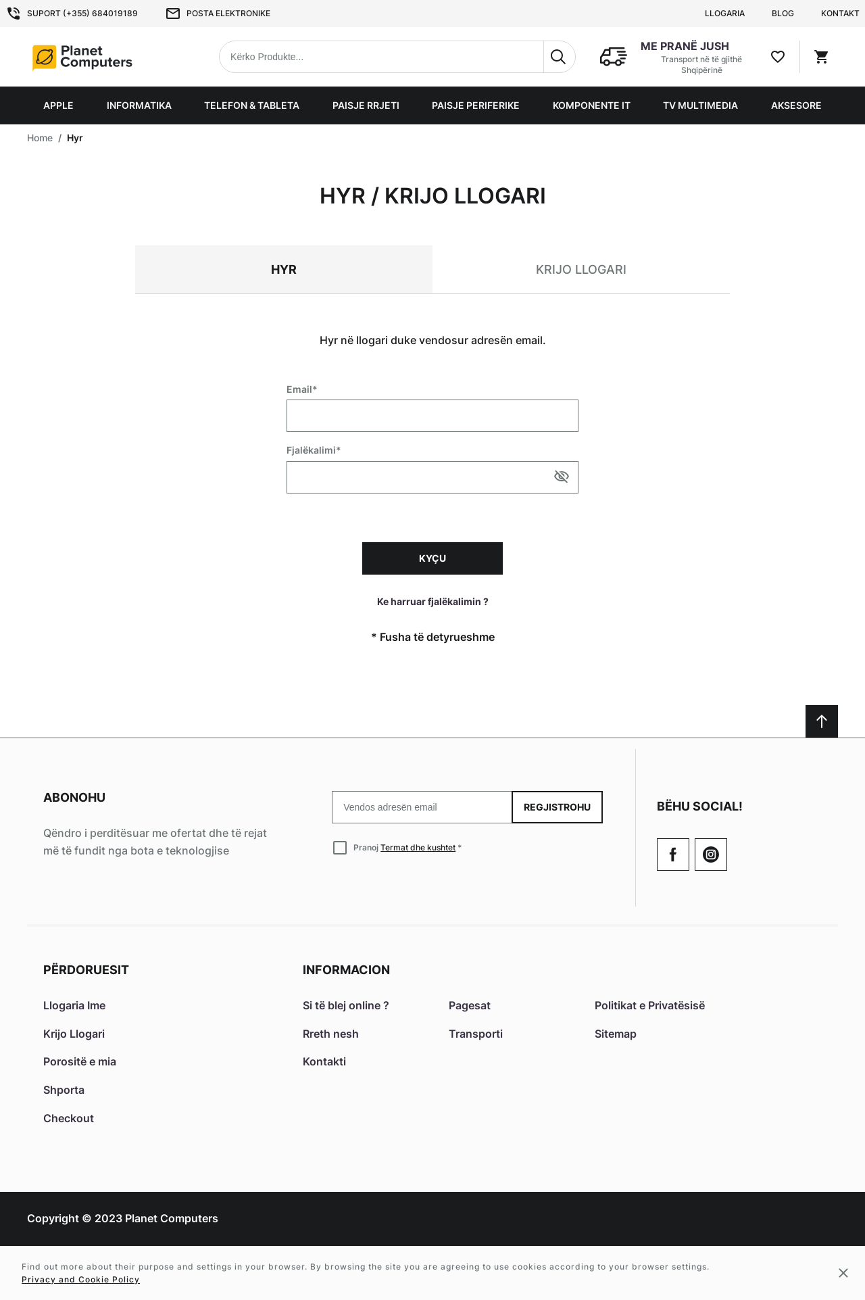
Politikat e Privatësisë (650, 1005)
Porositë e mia (79, 1061)
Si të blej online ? (346, 1005)
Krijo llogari (581, 269)
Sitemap (616, 1033)
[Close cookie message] (843, 1273)
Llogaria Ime (74, 1005)
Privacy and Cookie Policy (81, 1279)
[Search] (559, 56)
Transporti (476, 1033)
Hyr (284, 269)
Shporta (63, 1090)
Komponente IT (592, 105)
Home (40, 137)
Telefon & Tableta (251, 105)
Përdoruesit (86, 970)
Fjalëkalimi (311, 450)
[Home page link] (112, 57)
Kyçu (432, 558)
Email (299, 389)
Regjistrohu (557, 807)
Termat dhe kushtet (417, 847)
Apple (58, 105)
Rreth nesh (331, 1033)
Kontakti (324, 1061)
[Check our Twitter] (711, 854)
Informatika (139, 105)
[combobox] (397, 57)
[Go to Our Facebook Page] (673, 854)
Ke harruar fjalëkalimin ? (433, 601)
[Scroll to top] (822, 721)
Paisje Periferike (476, 105)
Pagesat (470, 1005)
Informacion (346, 970)
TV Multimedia (700, 105)
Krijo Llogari (74, 1033)
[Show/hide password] (561, 476)
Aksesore (796, 105)
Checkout (68, 1118)
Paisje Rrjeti (365, 105)
